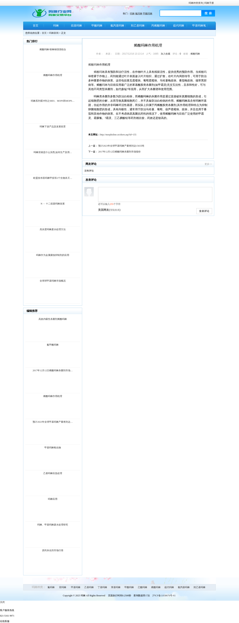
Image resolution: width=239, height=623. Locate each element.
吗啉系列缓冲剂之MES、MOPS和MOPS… (52, 100)
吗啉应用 (52, 499)
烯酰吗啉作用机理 (52, 75)
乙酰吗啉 (142, 587)
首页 (35, 25)
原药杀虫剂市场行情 (52, 550)
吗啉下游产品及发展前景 (53, 126)
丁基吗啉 (102, 587)
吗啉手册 (209, 3)
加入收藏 (165, 53)
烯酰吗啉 (195, 53)
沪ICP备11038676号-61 (164, 595)
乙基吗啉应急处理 (52, 473)
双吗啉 (62, 587)
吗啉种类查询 (196, 3)
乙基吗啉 (89, 587)
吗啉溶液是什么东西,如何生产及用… (53, 152)
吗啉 (132, 13)
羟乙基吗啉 (138, 25)
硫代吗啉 (178, 25)
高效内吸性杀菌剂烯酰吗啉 (53, 319)
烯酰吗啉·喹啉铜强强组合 (53, 49)
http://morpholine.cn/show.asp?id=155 (118, 134)
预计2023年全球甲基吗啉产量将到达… (53, 422)
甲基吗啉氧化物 (199, 27)
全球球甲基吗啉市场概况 (53, 280)
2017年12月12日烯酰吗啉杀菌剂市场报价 (119, 151)
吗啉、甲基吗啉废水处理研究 (52, 524)
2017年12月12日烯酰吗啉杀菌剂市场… (53, 370)
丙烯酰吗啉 (158, 25)
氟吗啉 (138, 13)
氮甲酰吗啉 (53, 344)
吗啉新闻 (54, 33)
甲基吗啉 (75, 587)
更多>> (208, 164)
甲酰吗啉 (147, 13)
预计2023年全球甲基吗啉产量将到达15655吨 (121, 145)
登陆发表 (115, 210)
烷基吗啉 (76, 25)
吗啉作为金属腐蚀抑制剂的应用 (52, 255)
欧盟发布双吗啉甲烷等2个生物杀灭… (52, 178)
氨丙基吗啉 (117, 25)
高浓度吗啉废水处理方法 (53, 229)
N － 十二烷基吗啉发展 (53, 203)
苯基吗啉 (115, 587)
